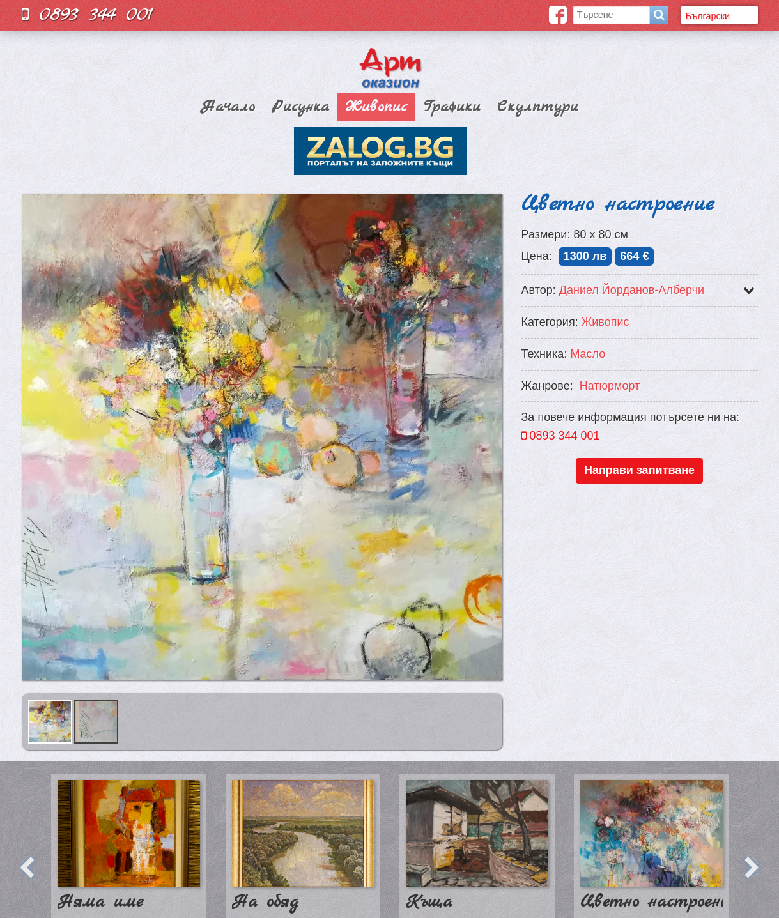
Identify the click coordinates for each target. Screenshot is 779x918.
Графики (452, 107)
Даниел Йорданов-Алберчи (631, 290)
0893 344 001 (87, 14)
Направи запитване (639, 470)
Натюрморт (610, 385)
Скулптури (537, 107)
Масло (587, 354)
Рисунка (300, 107)
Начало (228, 107)
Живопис (376, 107)
